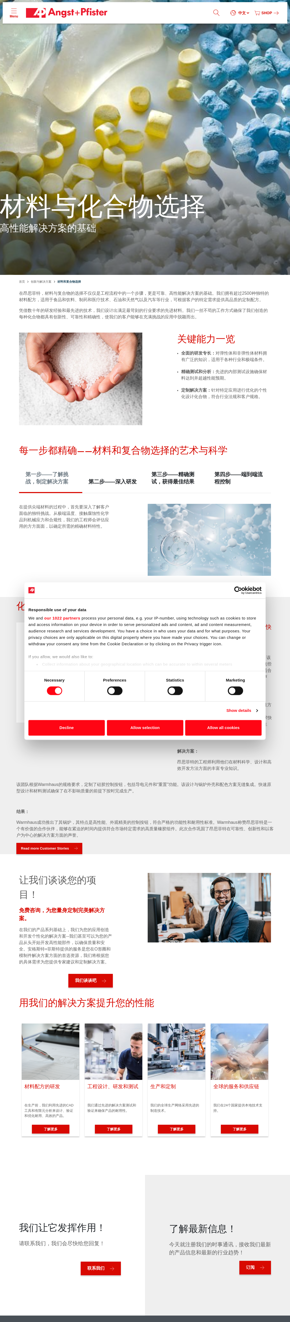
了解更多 (51, 1129)
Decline (67, 727)
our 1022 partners (62, 618)
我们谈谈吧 (85, 980)
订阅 (250, 1267)
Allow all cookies (223, 727)
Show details (238, 710)
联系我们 (96, 1268)
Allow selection (144, 727)
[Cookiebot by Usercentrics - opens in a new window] (238, 590)
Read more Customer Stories (45, 848)
